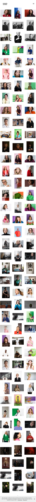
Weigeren (25, 500)
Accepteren (20, 500)
